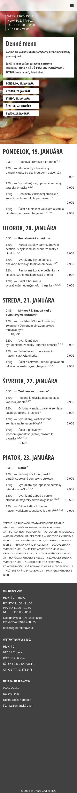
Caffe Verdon (11, 688)
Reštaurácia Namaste (17, 699)
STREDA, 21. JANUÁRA (18, 98)
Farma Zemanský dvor (18, 705)
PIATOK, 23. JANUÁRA (17, 113)
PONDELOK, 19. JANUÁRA (19, 83)
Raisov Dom (11, 694)
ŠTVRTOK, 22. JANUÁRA (18, 106)
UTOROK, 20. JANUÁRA (18, 91)
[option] (38, 72)
